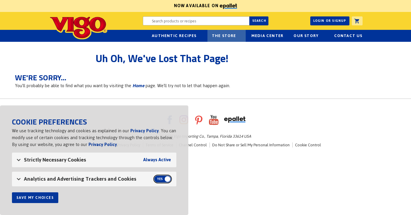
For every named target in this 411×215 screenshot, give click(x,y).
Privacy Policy (144, 130)
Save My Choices (35, 197)
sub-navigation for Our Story (322, 36)
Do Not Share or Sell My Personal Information (251, 145)
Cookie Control (308, 145)
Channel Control (193, 145)
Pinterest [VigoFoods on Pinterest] (199, 120)
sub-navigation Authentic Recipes (200, 36)
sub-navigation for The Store (239, 36)
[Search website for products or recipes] (196, 20)
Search (259, 21)
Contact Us (348, 35)
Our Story (306, 35)
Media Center (267, 35)
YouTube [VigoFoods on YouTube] (214, 120)
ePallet (235, 120)
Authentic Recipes (174, 35)
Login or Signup (329, 21)
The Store (224, 35)
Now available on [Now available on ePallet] (118, 6)
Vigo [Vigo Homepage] (78, 27)
